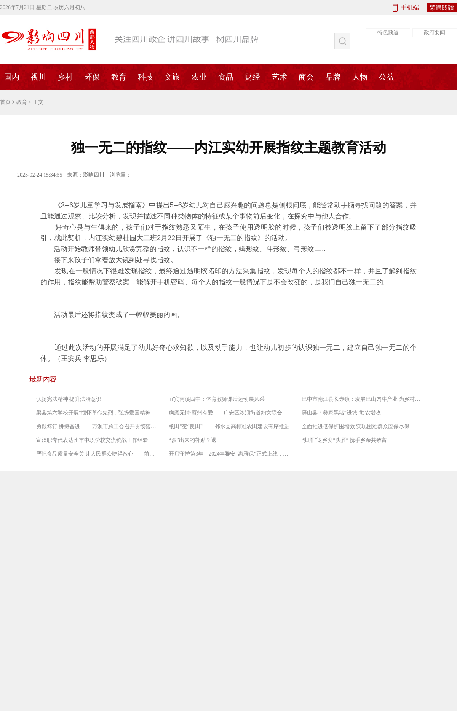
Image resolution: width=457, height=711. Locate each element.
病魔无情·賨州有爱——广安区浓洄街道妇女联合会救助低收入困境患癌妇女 (230, 413)
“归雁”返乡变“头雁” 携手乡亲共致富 (344, 440)
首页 (5, 102)
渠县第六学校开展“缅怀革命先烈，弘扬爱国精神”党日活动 (97, 413)
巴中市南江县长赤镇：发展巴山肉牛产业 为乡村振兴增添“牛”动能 (362, 399)
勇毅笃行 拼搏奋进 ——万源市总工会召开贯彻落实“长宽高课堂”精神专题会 (97, 426)
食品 (225, 77)
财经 (252, 77)
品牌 (332, 77)
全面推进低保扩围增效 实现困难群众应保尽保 (356, 426)
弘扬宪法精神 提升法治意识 (69, 399)
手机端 (410, 7)
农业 (199, 77)
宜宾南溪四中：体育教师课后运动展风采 (217, 399)
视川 (38, 77)
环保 (92, 77)
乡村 (65, 77)
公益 (386, 77)
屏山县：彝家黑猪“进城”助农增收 (341, 413)
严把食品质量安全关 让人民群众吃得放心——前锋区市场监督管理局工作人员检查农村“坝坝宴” (97, 454)
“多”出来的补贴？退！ (195, 440)
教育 (118, 77)
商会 (306, 77)
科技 (145, 77)
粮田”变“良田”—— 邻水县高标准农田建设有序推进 (229, 426)
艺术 (279, 77)
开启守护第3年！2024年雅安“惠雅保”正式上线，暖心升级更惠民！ (230, 454)
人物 (360, 77)
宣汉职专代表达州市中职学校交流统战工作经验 (92, 440)
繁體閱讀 (442, 7)
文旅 (172, 77)
